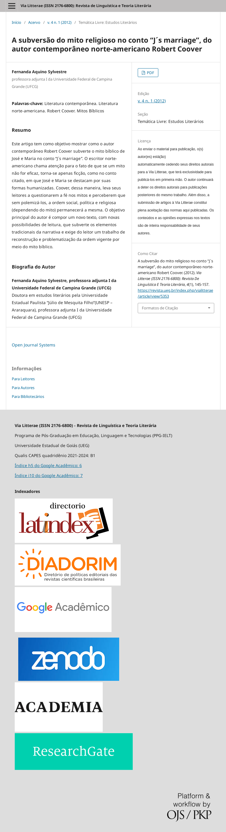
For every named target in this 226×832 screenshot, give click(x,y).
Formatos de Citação (160, 308)
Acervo (34, 22)
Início (16, 22)
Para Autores (23, 387)
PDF (150, 72)
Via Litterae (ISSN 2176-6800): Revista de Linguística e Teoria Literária (86, 5)
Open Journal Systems (33, 345)
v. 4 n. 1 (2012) (59, 22)
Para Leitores (23, 378)
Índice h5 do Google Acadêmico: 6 (48, 465)
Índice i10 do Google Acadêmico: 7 (49, 475)
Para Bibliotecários (28, 396)
